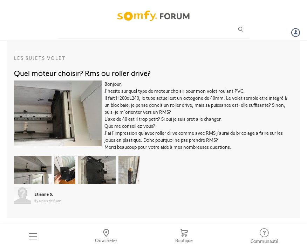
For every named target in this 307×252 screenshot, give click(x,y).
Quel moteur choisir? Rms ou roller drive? (82, 72)
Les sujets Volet (40, 58)
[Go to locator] (106, 236)
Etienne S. (43, 193)
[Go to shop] (183, 236)
